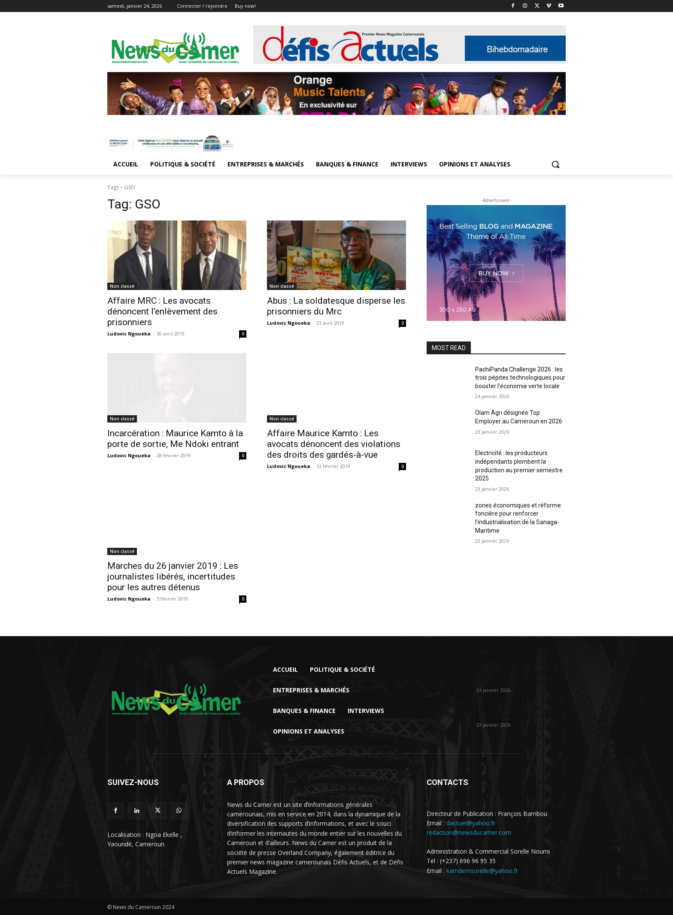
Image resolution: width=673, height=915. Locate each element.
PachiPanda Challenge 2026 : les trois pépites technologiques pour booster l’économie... (520, 672)
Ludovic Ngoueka (129, 333)
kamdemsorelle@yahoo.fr (482, 871)
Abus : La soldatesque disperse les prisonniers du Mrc (336, 306)
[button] (555, 164)
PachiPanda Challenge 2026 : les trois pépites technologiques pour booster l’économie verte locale (520, 378)
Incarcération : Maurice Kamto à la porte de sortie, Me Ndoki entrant (175, 438)
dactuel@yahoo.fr (470, 823)
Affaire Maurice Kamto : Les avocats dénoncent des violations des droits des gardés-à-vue (333, 444)
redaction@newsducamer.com (469, 832)
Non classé (122, 286)
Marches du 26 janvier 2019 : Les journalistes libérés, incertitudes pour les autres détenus (172, 576)
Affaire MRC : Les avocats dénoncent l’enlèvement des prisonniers (162, 311)
